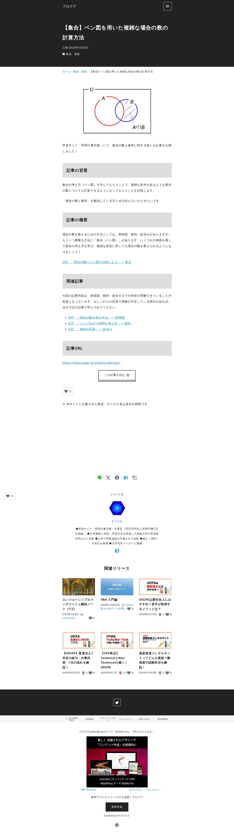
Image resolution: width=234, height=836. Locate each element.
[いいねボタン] (66, 392)
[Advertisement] (117, 437)
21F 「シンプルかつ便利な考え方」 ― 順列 (99, 323)
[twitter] (117, 703)
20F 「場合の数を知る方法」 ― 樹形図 (96, 317)
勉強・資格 (73, 54)
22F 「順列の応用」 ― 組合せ (90, 329)
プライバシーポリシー (108, 720)
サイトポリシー (126, 720)
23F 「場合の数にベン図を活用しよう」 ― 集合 (96, 262)
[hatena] (126, 478)
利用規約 (89, 720)
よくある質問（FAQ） (71, 720)
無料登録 (116, 808)
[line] (100, 478)
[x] (108, 478)
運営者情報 (162, 720)
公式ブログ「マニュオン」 (145, 791)
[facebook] (117, 478)
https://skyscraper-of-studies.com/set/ (91, 363)
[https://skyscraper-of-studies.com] (117, 552)
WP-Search (88, 791)
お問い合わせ (144, 720)
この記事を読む (117, 375)
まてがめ (116, 522)
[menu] (167, 6)
